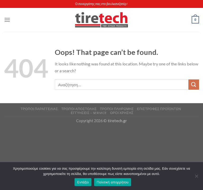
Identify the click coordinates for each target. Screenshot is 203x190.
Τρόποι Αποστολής (79, 109)
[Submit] (193, 84)
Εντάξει (83, 182)
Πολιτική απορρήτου (112, 182)
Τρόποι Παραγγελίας (39, 109)
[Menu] (7, 19)
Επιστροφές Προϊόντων (159, 109)
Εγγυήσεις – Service (89, 113)
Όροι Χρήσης (121, 113)
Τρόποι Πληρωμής (117, 109)
